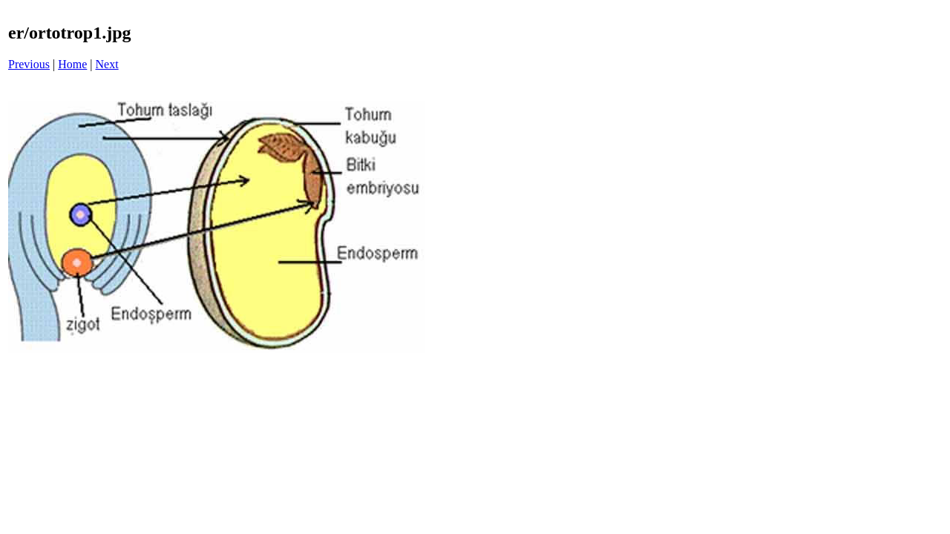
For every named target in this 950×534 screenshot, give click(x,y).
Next (107, 64)
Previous (29, 64)
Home (72, 64)
